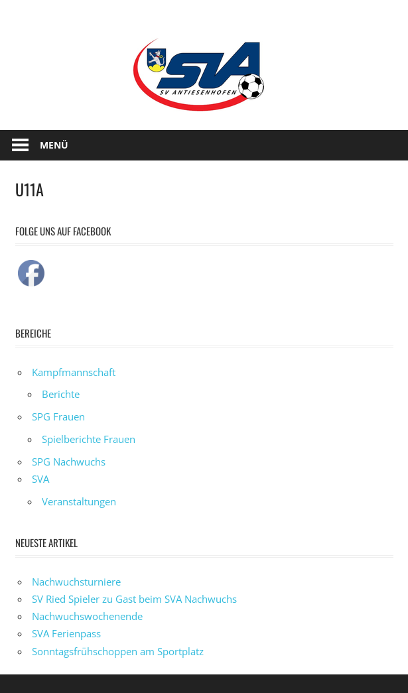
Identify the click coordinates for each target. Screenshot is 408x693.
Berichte (61, 394)
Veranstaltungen (79, 501)
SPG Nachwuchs (68, 461)
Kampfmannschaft (73, 372)
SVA (40, 478)
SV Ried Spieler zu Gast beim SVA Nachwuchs (134, 598)
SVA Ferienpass (66, 633)
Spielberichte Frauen (88, 439)
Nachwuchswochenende (87, 616)
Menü (54, 145)
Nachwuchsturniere (76, 581)
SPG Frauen (58, 416)
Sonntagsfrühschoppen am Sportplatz (118, 651)
